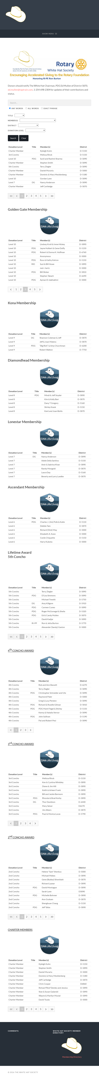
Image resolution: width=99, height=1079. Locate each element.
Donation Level (16, 130)
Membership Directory (72, 1057)
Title (10, 115)
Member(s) (13, 120)
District (12, 125)
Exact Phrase (49, 108)
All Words (32, 108)
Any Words (16, 108)
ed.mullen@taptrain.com (20, 89)
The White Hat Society (26, 1072)
